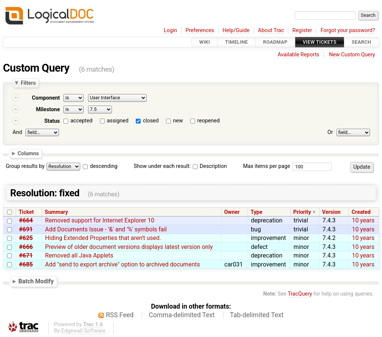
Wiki (204, 42)
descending (104, 166)
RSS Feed (120, 315)
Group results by (25, 166)
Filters (28, 83)
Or (330, 132)
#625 (26, 237)
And (17, 132)
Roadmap (275, 42)
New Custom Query (352, 55)
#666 (26, 246)
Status (52, 121)
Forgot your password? (347, 30)
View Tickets (319, 42)
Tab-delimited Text (257, 315)
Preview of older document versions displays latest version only (129, 246)
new (178, 121)
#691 (26, 229)
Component (46, 98)
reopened (208, 121)
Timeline (236, 42)
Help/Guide (236, 30)
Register (302, 30)
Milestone (48, 109)
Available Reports (298, 55)
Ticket (26, 212)
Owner (232, 212)
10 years (363, 220)
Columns (28, 153)
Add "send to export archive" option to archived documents (122, 264)
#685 (26, 264)
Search (361, 42)
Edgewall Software (83, 331)
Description (210, 166)
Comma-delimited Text (182, 315)
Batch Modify (36, 281)
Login (170, 30)
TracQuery (300, 294)
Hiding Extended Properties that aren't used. (103, 237)
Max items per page (266, 166)
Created (361, 212)
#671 (26, 255)
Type (256, 212)
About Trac (271, 30)
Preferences (199, 30)
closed (151, 121)
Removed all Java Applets (79, 255)
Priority (302, 212)
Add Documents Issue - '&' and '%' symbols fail (106, 229)
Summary (56, 212)
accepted (82, 121)
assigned (117, 121)
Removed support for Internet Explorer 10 (99, 220)
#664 (26, 220)
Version (331, 212)
